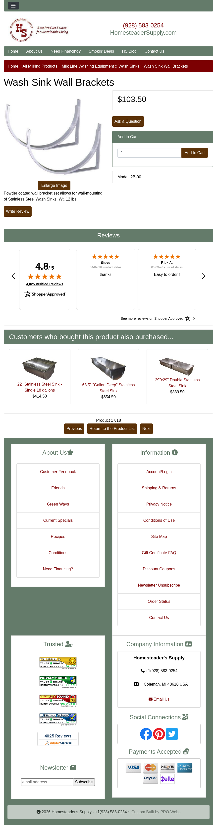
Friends (57, 488)
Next (146, 428)
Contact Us (154, 51)
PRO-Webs (170, 812)
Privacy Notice (159, 504)
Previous (74, 428)
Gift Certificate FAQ (159, 553)
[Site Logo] (39, 30)
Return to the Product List (112, 428)
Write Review (17, 211)
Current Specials (58, 520)
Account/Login (158, 472)
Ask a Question (128, 121)
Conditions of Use (159, 520)
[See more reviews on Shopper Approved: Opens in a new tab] (152, 318)
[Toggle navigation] (13, 5)
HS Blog (129, 51)
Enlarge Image (54, 185)
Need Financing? (66, 51)
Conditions (58, 553)
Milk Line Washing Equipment (88, 66)
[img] (44, 276)
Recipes (58, 536)
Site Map (159, 536)
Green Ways (58, 504)
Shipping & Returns (159, 488)
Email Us (159, 699)
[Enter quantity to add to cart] (149, 153)
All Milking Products (40, 66)
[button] (13, 276)
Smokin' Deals (101, 51)
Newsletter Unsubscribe (159, 585)
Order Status (159, 601)
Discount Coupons (159, 569)
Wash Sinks (128, 66)
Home (13, 51)
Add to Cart (195, 153)
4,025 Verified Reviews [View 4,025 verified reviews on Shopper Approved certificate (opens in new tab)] (44, 284)
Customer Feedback (58, 472)
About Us (34, 51)
